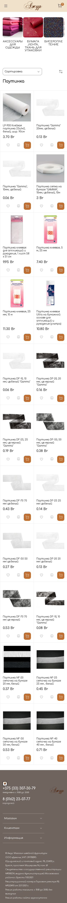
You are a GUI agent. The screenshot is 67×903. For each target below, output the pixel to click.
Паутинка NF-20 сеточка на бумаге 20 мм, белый (15, 678)
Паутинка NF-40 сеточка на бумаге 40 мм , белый (48, 739)
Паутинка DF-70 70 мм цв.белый (15, 500)
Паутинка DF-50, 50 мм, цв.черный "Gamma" (48, 440)
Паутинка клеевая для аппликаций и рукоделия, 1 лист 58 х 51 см (16, 250)
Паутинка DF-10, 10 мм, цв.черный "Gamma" (48, 617)
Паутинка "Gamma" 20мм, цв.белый (48, 125)
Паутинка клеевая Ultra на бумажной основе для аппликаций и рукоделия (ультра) (48, 315)
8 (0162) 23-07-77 (16, 797)
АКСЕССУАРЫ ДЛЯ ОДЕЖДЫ (17, 50)
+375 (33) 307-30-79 (19, 786)
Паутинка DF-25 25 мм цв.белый (48, 500)
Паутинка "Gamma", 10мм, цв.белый (15, 186)
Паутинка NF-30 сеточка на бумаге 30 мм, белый (15, 739)
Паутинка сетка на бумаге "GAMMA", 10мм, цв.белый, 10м (49, 187)
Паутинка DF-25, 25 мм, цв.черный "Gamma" (15, 440)
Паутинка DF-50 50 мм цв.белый (15, 558)
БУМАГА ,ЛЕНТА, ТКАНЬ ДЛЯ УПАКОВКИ (44, 51)
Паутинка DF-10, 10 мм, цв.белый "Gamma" (16, 378)
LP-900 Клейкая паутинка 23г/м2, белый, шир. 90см (14, 126)
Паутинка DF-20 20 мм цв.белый (48, 558)
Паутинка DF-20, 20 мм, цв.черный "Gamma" (48, 379)
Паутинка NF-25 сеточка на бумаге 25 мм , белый (48, 678)
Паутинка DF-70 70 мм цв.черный (15, 616)
